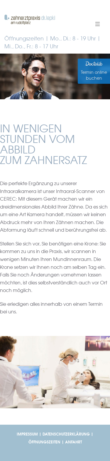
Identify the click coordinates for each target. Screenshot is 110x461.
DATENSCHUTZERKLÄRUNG (66, 434)
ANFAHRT (73, 442)
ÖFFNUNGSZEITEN (44, 442)
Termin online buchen (94, 75)
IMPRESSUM (27, 434)
